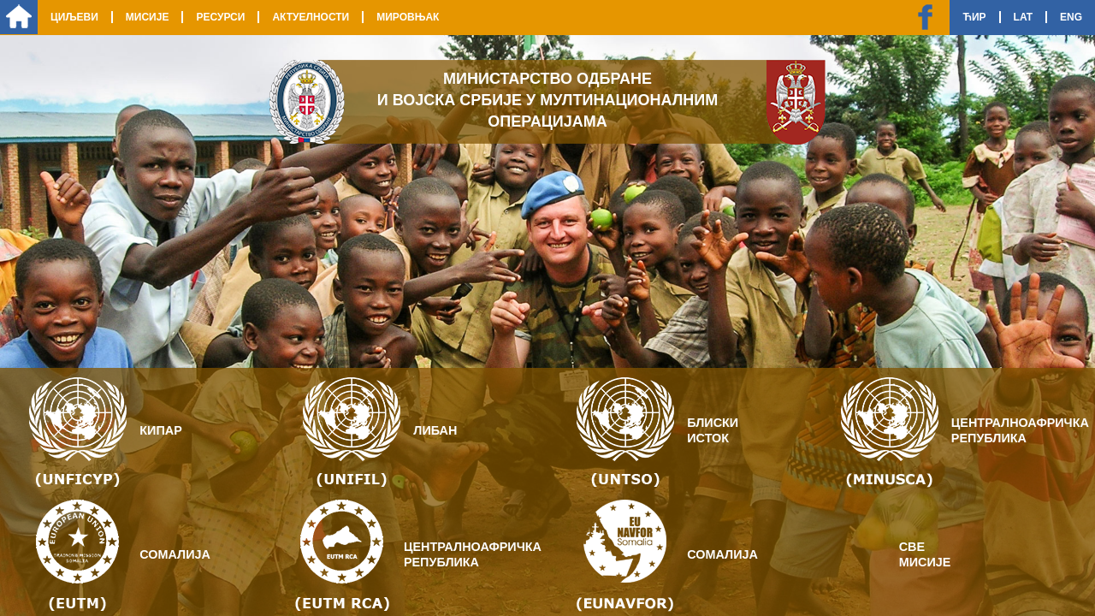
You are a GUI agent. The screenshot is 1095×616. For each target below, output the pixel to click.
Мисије (147, 17)
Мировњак (407, 17)
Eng (1071, 17)
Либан (435, 430)
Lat (1023, 17)
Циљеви (74, 17)
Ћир (974, 17)
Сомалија (174, 554)
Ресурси (220, 17)
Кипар (160, 430)
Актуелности (310, 17)
